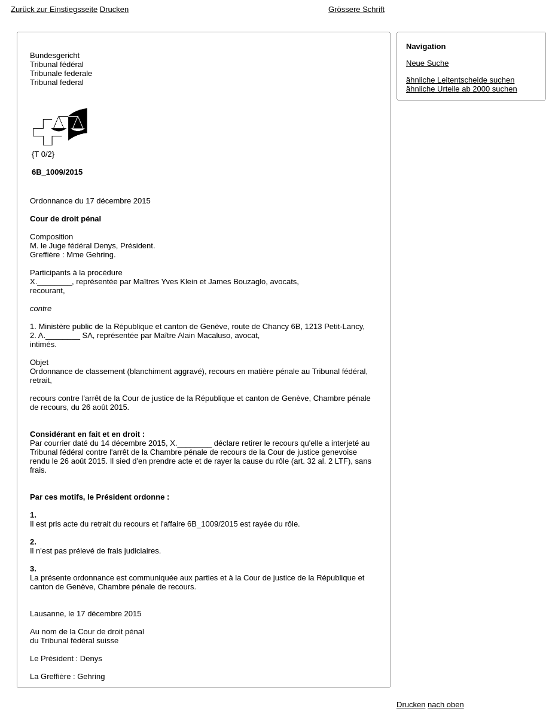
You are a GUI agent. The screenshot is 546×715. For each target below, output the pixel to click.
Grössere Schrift (356, 9)
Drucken (114, 9)
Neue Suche (427, 63)
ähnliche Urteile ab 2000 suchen (461, 88)
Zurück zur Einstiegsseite (54, 9)
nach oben (446, 704)
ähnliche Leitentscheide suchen (460, 79)
